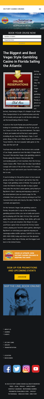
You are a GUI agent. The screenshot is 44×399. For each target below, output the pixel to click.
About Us (8, 329)
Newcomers (9, 358)
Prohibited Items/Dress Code (19, 391)
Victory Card (9, 342)
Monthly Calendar (15, 389)
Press (11, 386)
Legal (16, 386)
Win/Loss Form (23, 394)
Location (8, 355)
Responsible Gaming (30, 389)
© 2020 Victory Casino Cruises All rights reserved (22, 384)
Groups (7, 345)
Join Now (22, 277)
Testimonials (12, 394)
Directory (33, 394)
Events (7, 334)
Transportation (10, 347)
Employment (30, 386)
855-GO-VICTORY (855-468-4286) (22, 26)
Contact (33, 391)
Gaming (7, 332)
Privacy (22, 386)
